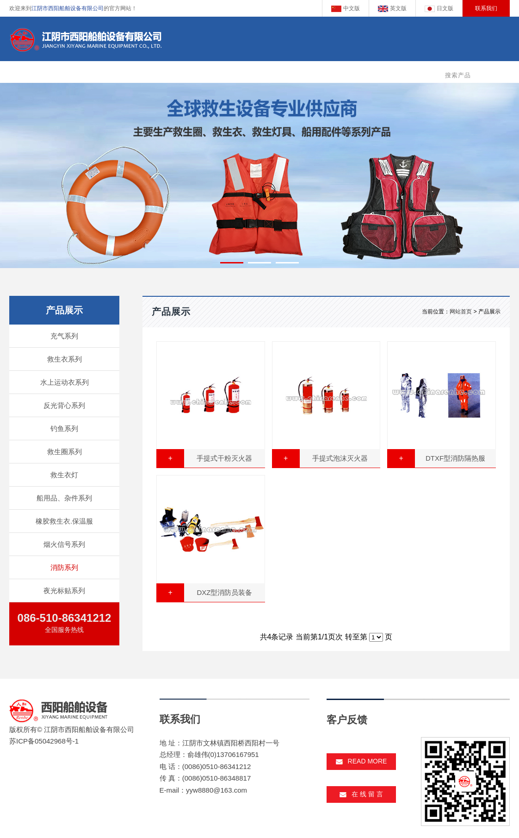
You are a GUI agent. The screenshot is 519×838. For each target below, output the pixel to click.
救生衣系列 (64, 359)
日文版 (439, 8)
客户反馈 (366, 73)
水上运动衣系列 (64, 382)
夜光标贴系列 (64, 590)
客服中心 (408, 73)
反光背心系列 (64, 405)
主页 (165, 73)
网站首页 (461, 311)
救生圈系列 (64, 452)
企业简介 (200, 73)
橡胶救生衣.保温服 (64, 521)
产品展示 (241, 73)
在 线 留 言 (361, 794)
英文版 (392, 8)
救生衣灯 (64, 475)
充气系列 (64, 336)
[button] (231, 262)
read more (361, 761)
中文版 (345, 8)
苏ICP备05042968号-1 (44, 741)
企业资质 (283, 73)
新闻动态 (325, 73)
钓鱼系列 (64, 428)
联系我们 (486, 8)
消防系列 (64, 567)
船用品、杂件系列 (64, 498)
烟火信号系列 (64, 544)
